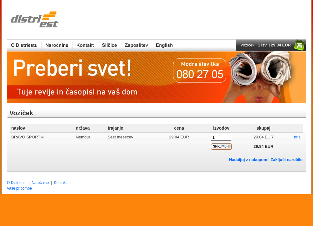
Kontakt (60, 182)
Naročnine (40, 182)
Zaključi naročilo (286, 159)
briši (297, 137)
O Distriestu (17, 182)
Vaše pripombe (19, 188)
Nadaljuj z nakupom (248, 159)
